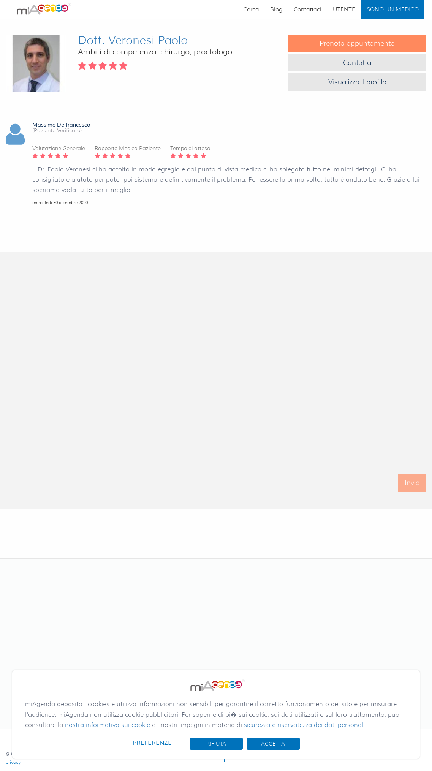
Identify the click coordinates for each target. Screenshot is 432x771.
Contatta (357, 63)
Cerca (251, 9)
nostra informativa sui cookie (107, 724)
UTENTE (344, 9)
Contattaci (307, 9)
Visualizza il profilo (357, 82)
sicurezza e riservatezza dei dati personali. (305, 724)
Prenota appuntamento (357, 43)
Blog (276, 9)
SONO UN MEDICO (393, 9)
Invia (412, 487)
